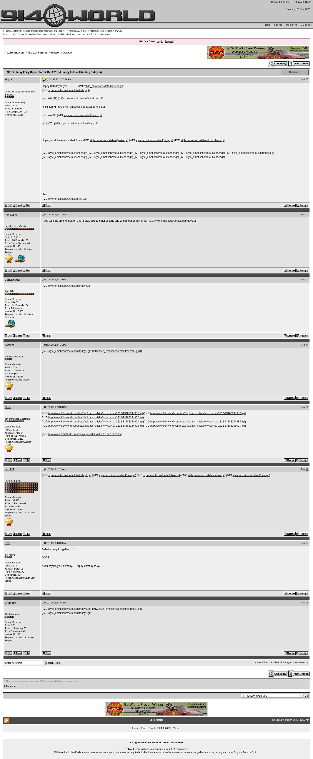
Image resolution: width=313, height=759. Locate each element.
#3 (307, 279)
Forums (285, 2)
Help (268, 25)
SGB (7, 543)
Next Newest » (300, 662)
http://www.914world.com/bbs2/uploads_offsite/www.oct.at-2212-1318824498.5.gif (197, 421)
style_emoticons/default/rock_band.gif (203, 140)
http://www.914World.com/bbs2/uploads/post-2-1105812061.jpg (85, 434)
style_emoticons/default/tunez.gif (104, 86)
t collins (9, 345)
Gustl (8, 407)
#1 (307, 79)
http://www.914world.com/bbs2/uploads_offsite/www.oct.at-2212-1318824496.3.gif (95, 417)
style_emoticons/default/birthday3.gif (253, 152)
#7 (307, 543)
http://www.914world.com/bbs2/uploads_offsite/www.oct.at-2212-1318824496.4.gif (95, 421)
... (156, 737)
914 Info (297, 2)
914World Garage (61, 52)
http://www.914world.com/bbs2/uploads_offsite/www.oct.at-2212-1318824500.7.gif (197, 425)
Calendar (306, 25)
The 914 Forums (37, 52)
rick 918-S (11, 214)
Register (169, 41)
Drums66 (10, 602)
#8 (307, 603)
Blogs (308, 2)
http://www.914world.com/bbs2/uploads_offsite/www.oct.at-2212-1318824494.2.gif (197, 413)
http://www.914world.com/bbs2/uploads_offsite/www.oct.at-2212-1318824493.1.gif (95, 413)
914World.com (16, 52)
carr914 (9, 469)
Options (293, 72)
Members (291, 25)
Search (278, 25)
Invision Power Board (143, 728)
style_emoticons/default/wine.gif (79, 123)
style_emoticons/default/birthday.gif (68, 90)
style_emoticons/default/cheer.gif (67, 152)
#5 (307, 407)
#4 (307, 345)
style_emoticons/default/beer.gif (117, 475)
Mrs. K (9, 79)
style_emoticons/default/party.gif (154, 140)
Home (274, 2)
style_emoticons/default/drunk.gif (83, 98)
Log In (160, 41)
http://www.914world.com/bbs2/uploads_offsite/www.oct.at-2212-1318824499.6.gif (95, 425)
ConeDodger (12, 279)
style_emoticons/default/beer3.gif (82, 115)
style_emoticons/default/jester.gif (108, 140)
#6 (307, 469)
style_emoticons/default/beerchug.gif (84, 106)
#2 (307, 214)
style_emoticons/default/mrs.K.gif (67, 198)
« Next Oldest (262, 662)
